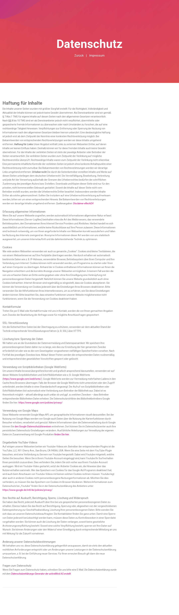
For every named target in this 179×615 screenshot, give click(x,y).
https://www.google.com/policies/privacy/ (40, 402)
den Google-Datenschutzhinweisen (33, 426)
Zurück (79, 55)
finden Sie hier (61, 434)
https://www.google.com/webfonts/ (22, 379)
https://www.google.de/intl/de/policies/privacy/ (27, 490)
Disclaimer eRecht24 (83, 203)
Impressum (97, 55)
